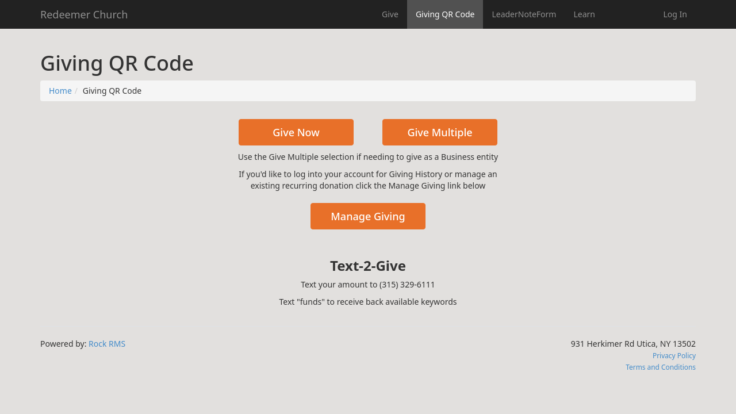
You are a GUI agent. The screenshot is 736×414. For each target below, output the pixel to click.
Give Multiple (439, 132)
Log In (675, 14)
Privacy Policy (674, 355)
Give (390, 14)
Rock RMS (107, 343)
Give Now (296, 132)
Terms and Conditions (661, 366)
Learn (584, 14)
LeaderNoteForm (524, 14)
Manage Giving (368, 216)
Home (60, 90)
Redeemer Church (84, 14)
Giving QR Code (445, 14)
